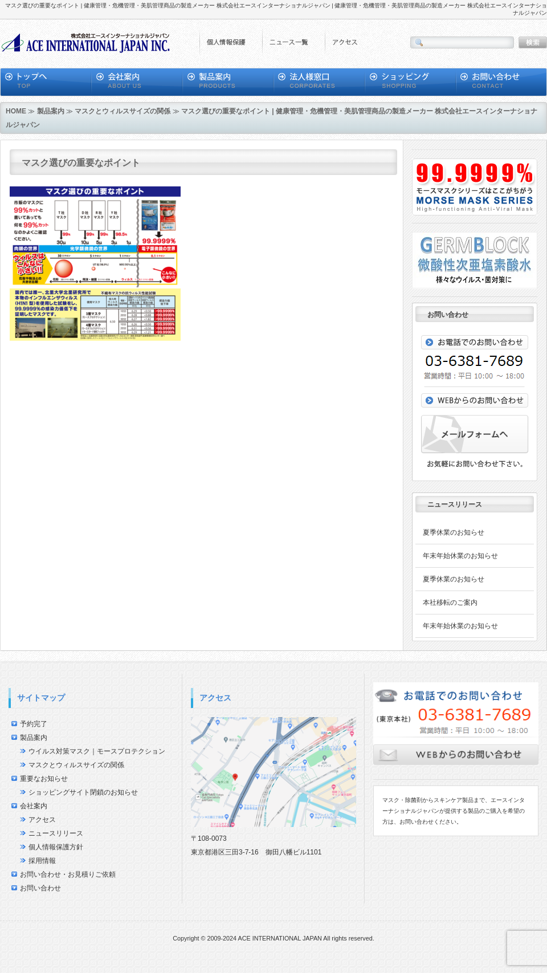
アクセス (42, 820)
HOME (16, 111)
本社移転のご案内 (450, 602)
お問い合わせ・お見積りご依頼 (68, 874)
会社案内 (33, 806)
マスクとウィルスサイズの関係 (122, 111)
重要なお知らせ (44, 779)
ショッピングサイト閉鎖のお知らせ (83, 792)
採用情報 (42, 861)
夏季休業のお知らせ (453, 532)
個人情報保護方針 (55, 847)
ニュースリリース (55, 833)
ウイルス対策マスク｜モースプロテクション (96, 751)
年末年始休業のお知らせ (460, 556)
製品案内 (50, 111)
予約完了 (33, 724)
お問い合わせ (40, 888)
